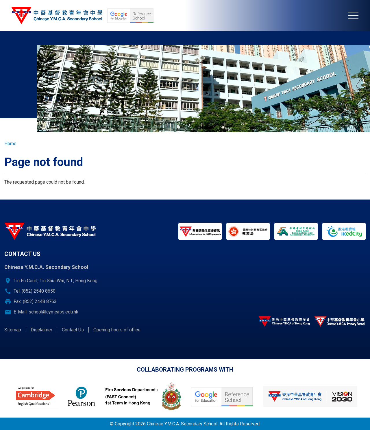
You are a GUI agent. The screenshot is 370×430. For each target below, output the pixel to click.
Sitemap (12, 330)
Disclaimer (41, 330)
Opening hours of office (116, 330)
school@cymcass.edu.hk (53, 312)
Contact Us (73, 330)
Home (10, 143)
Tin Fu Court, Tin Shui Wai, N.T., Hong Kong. (56, 280)
